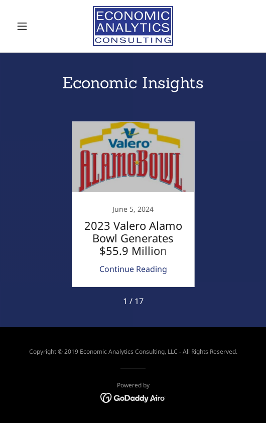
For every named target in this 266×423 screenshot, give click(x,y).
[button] (30, 26)
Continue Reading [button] (133, 268)
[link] (133, 26)
